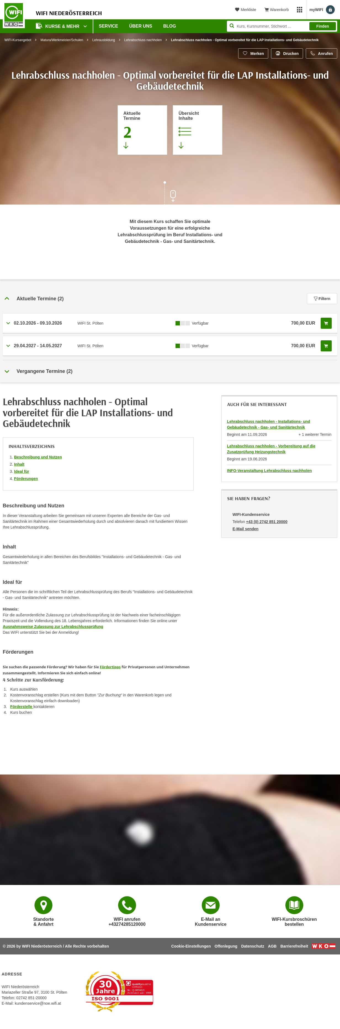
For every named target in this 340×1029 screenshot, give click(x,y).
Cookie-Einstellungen (191, 946)
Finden (322, 26)
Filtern (322, 298)
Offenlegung (226, 946)
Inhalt (19, 464)
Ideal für (21, 471)
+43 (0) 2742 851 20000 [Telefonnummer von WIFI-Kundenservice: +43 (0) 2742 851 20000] (267, 521)
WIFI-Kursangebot (17, 40)
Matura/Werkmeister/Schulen (62, 40)
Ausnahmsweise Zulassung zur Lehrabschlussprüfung (53, 626)
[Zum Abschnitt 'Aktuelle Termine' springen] (142, 130)
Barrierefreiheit (294, 946)
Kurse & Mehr (58, 25)
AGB (272, 946)
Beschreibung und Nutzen (38, 457)
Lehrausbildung (103, 40)
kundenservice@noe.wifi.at (38, 1003)
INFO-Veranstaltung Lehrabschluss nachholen (269, 470)
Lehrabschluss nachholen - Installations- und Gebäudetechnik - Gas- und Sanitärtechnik (268, 424)
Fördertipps (110, 666)
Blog (169, 26)
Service (108, 26)
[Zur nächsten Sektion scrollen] (170, 193)
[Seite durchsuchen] (282, 26)
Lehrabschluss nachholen (143, 40)
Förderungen (26, 478)
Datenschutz (252, 946)
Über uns (140, 26)
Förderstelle (21, 706)
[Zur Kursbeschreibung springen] (197, 130)
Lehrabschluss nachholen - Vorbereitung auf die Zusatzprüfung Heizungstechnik (271, 449)
